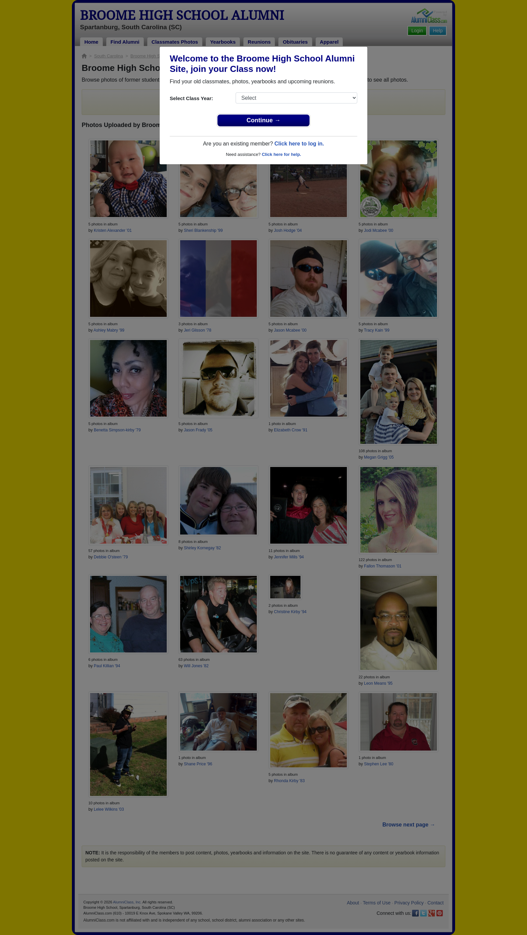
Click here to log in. (299, 143)
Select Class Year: (191, 98)
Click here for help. (281, 154)
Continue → (264, 120)
